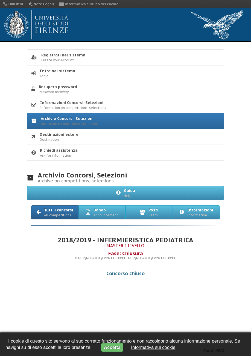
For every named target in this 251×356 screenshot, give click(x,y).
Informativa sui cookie (153, 347)
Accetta (112, 347)
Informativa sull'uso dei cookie (88, 4)
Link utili (13, 4)
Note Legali (41, 4)
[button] (54, 212)
